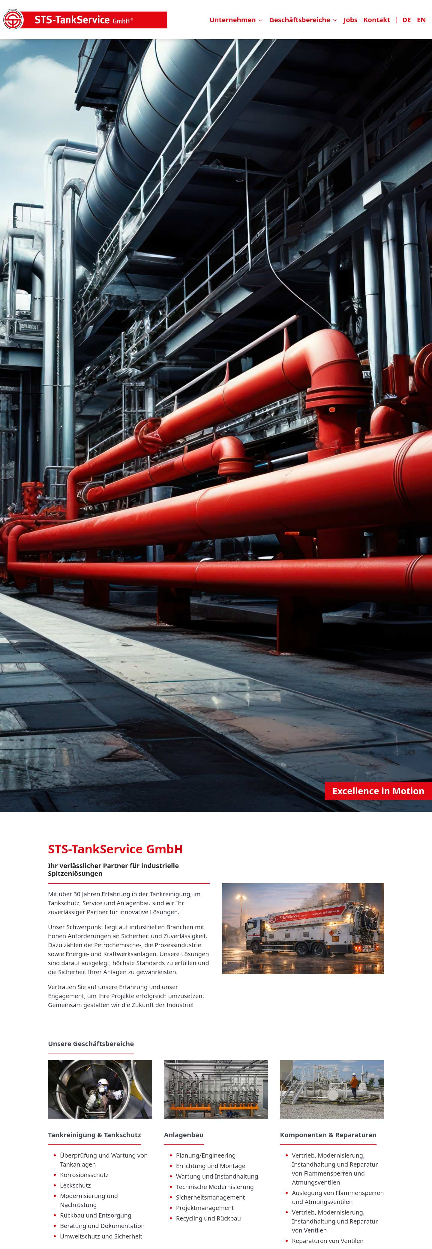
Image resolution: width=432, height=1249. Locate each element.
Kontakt (377, 19)
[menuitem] (319, 19)
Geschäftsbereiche (299, 19)
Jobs (351, 19)
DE (406, 19)
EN (421, 19)
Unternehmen (233, 19)
